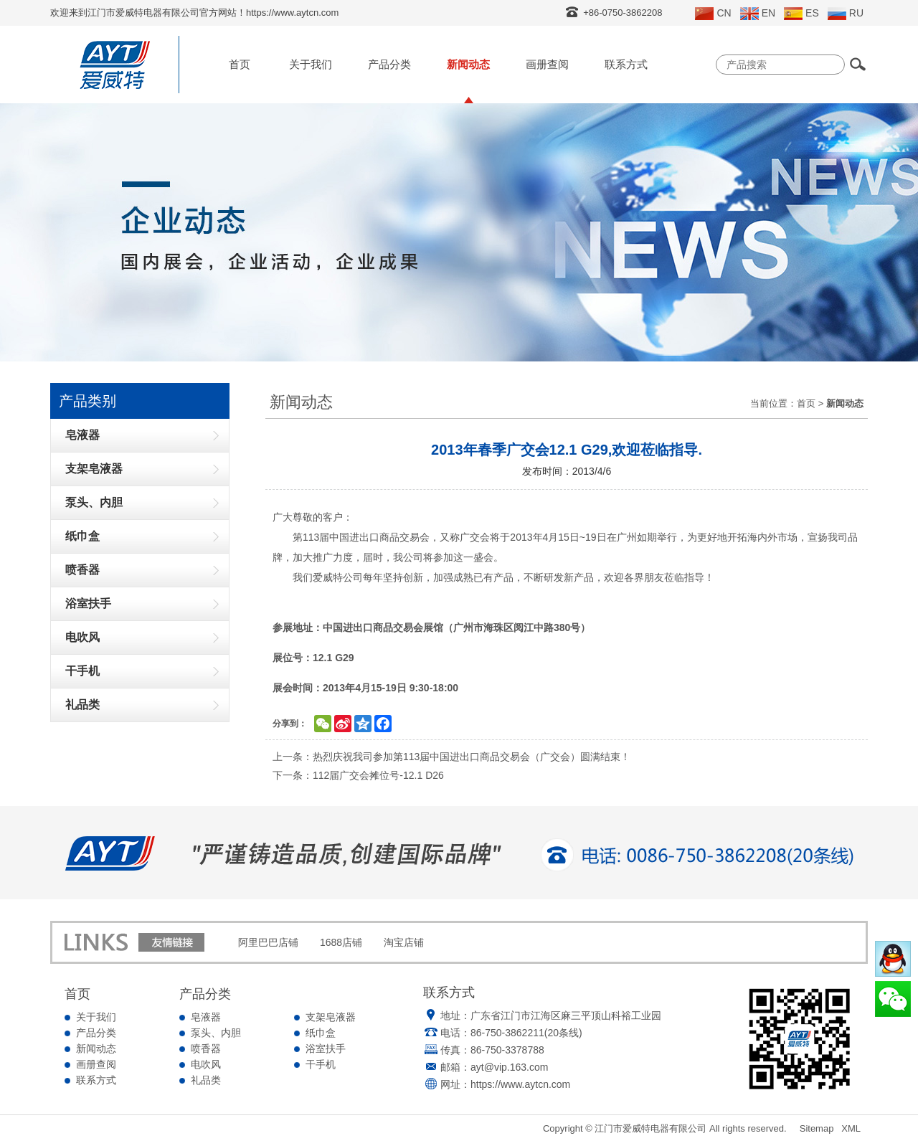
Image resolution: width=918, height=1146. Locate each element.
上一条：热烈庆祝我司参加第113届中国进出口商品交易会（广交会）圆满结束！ (451, 756)
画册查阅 (547, 64)
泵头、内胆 (216, 1032)
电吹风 (206, 1064)
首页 (239, 64)
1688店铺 (341, 942)
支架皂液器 (331, 1017)
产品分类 (389, 64)
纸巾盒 (321, 1032)
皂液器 (206, 1017)
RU (845, 13)
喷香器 (206, 1048)
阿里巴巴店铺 (268, 942)
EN (757, 13)
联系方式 (626, 64)
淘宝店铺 (404, 942)
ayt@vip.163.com (509, 1067)
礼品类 (206, 1080)
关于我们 (310, 64)
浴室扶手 (326, 1048)
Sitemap (817, 1128)
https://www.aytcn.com (520, 1084)
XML (851, 1128)
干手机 (321, 1064)
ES (801, 13)
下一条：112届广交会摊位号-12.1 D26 (358, 775)
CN (713, 13)
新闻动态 (468, 64)
